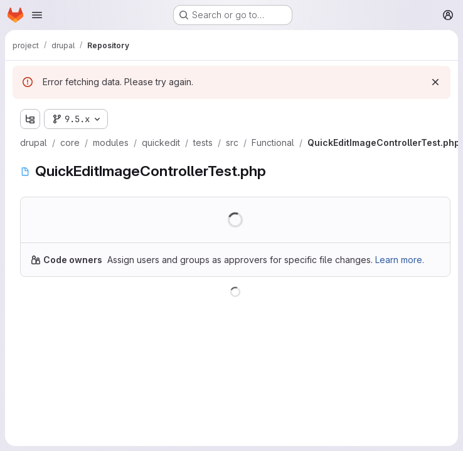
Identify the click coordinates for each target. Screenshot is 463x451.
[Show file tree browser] (30, 119)
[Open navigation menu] (37, 15)
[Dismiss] (435, 82)
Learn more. (399, 259)
